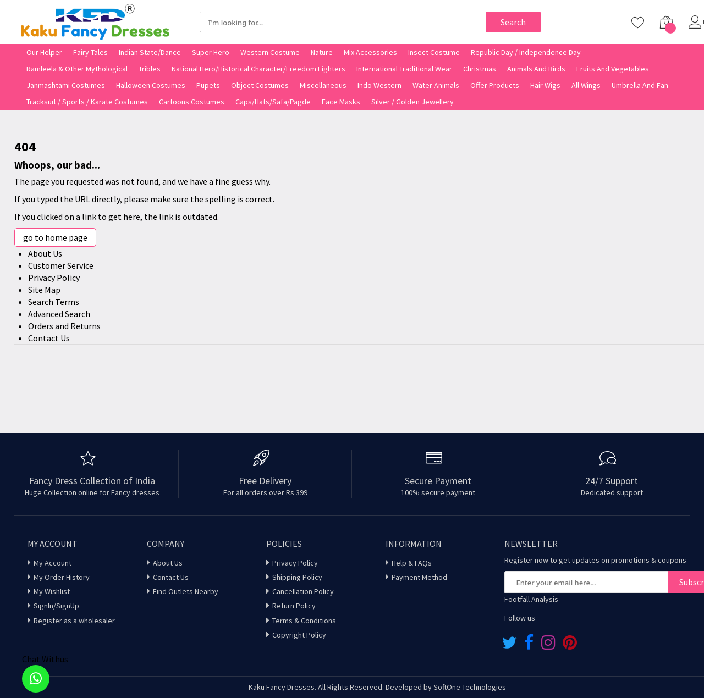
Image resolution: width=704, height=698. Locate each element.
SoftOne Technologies (469, 687)
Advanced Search (59, 313)
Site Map (44, 289)
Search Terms (53, 301)
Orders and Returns (64, 325)
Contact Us (49, 338)
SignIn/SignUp (56, 606)
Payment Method (419, 577)
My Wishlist (52, 591)
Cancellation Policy (303, 591)
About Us (45, 253)
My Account (53, 563)
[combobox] (343, 22)
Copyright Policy (299, 635)
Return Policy (294, 606)
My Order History (62, 577)
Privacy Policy (54, 277)
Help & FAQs (412, 563)
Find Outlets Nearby (185, 591)
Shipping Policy (297, 577)
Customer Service (61, 265)
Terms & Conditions (304, 620)
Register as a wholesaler (74, 620)
